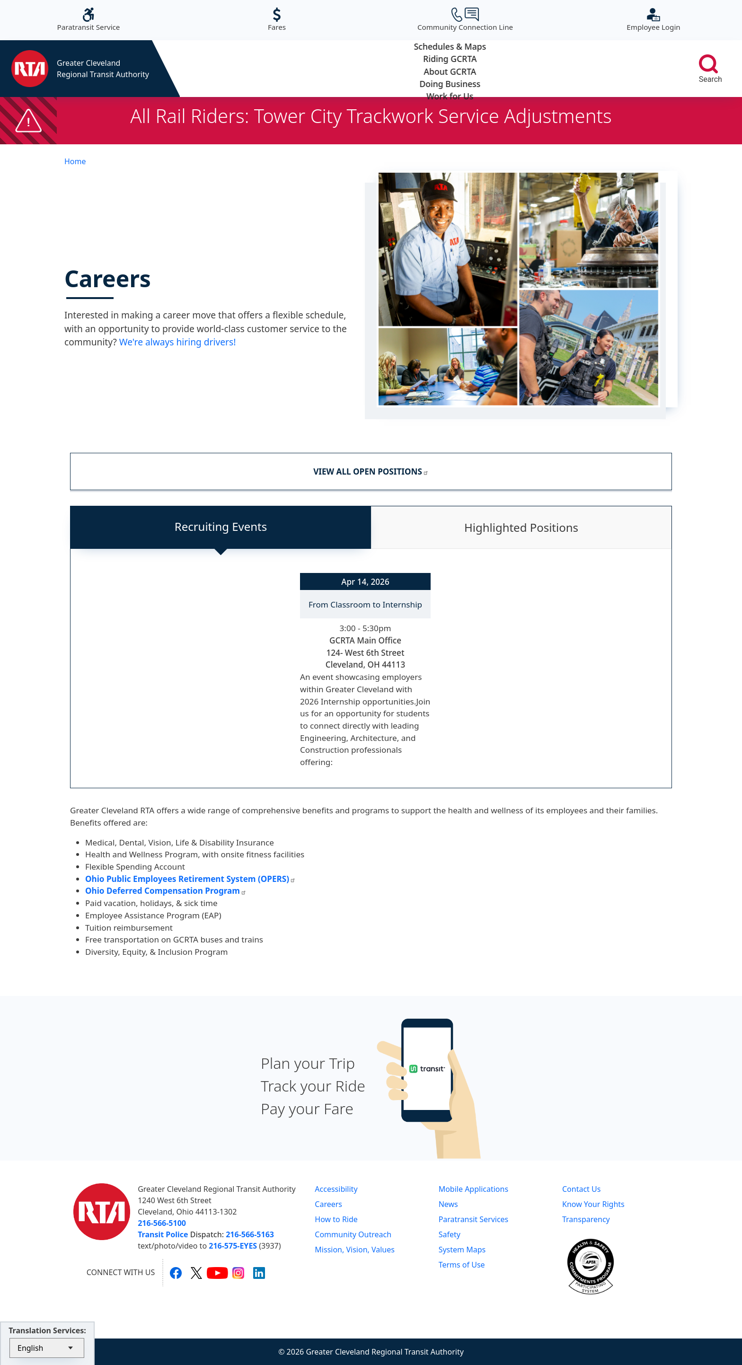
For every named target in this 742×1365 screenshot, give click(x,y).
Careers (328, 1204)
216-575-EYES (233, 1246)
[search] (708, 63)
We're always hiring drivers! (177, 341)
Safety (449, 1234)
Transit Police (163, 1234)
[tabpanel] (371, 676)
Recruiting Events (221, 526)
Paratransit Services (474, 1219)
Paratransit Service (88, 20)
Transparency (586, 1219)
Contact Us (581, 1189)
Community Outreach (353, 1234)
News (448, 1204)
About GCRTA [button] (427, 68)
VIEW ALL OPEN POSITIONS (371, 471)
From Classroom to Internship (365, 604)
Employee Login (653, 20)
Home (75, 161)
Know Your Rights (593, 1204)
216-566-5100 (162, 1223)
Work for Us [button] (624, 68)
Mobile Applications (473, 1189)
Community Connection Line (465, 20)
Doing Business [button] (525, 68)
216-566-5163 (250, 1234)
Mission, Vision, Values (355, 1249)
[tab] (221, 527)
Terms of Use (462, 1264)
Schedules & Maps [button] (229, 68)
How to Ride (336, 1219)
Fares (277, 20)
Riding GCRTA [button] (328, 68)
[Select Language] (46, 1348)
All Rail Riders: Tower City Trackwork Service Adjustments (371, 116)
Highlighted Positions (521, 527)
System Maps (462, 1249)
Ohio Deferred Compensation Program (166, 890)
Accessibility (336, 1189)
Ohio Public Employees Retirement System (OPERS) (190, 878)
